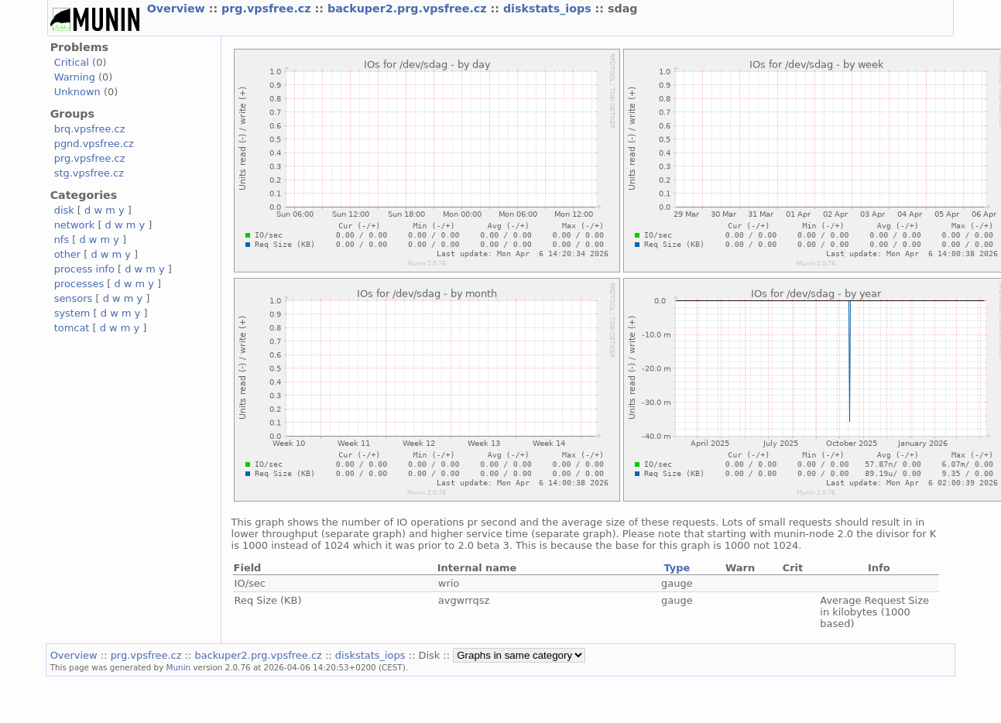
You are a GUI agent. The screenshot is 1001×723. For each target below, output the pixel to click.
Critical (71, 62)
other (67, 254)
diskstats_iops (549, 8)
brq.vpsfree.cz (89, 129)
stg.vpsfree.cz (89, 173)
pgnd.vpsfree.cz (94, 143)
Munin (178, 667)
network (74, 225)
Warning (74, 77)
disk (64, 210)
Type (676, 568)
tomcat (72, 328)
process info (84, 269)
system (72, 313)
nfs (62, 239)
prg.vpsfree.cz (268, 8)
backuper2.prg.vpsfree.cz (409, 8)
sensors (73, 298)
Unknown (77, 92)
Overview (178, 8)
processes (79, 284)
